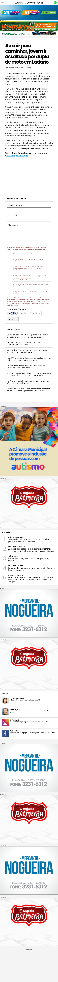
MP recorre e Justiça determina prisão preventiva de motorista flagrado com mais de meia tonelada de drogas (30, 579)
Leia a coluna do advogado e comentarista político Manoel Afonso (31, 712)
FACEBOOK (14, 731)
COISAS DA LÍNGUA (17, 698)
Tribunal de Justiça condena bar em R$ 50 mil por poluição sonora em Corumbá (29, 540)
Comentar (13, 319)
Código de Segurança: (18, 309)
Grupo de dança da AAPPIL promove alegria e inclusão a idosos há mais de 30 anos (27, 336)
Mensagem (13, 225)
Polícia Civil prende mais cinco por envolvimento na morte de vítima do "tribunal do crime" (29, 374)
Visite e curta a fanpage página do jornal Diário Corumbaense (32, 733)
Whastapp (55, 2)
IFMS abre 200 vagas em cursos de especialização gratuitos (29, 559)
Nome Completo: (15, 205)
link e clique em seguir (17, 155)
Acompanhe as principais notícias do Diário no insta (29, 722)
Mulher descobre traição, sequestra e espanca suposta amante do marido (28, 351)
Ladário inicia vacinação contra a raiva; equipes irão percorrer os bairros (28, 382)
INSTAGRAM (14, 720)
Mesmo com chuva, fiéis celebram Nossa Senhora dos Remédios (25, 343)
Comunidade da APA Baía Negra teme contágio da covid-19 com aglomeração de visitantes (28, 389)
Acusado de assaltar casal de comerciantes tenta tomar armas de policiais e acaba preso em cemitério (31, 550)
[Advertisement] (29, 179)
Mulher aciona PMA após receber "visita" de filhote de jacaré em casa (26, 366)
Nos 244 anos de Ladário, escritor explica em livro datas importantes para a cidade (29, 359)
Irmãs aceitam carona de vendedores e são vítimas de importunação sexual (31, 569)
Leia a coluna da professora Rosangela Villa (25, 700)
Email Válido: (13, 215)
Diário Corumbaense (29, 2)
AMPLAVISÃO (15, 709)
